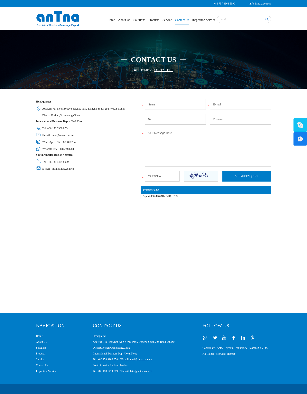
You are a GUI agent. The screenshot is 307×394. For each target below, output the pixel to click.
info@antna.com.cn (260, 3)
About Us (124, 20)
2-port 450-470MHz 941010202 (160, 196)
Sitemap (231, 353)
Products (153, 20)
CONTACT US (107, 325)
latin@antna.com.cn (63, 168)
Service (167, 20)
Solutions (139, 20)
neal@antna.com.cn (63, 135)
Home (111, 20)
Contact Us (182, 20)
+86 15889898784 (65, 142)
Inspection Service (203, 20)
